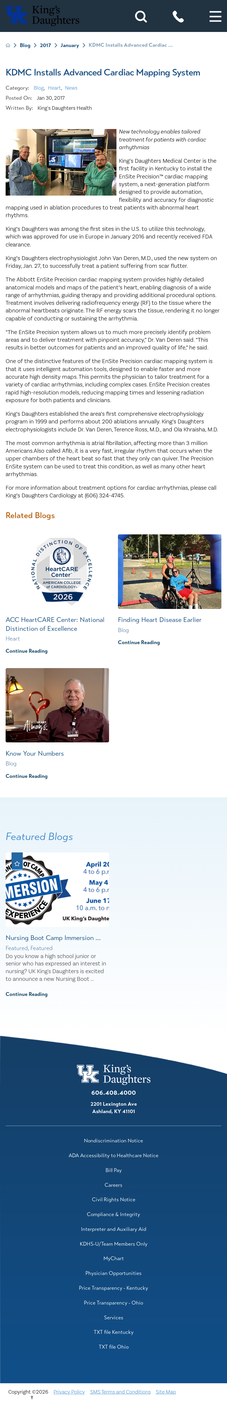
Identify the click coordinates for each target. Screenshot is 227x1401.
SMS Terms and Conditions (120, 1392)
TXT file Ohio (114, 1347)
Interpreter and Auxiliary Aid (113, 1229)
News (71, 88)
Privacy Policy (69, 1392)
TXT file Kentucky (114, 1332)
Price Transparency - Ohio (113, 1303)
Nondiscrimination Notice (113, 1140)
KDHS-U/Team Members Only (113, 1244)
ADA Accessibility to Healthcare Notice (113, 1155)
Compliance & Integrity (113, 1214)
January (70, 45)
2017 (45, 45)
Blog (25, 45)
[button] (215, 16)
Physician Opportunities (113, 1273)
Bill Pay (114, 1170)
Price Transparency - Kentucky (113, 1288)
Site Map (166, 1392)
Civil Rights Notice (113, 1199)
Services (113, 1317)
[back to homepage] (8, 45)
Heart (54, 88)
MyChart (113, 1258)
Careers (113, 1185)
